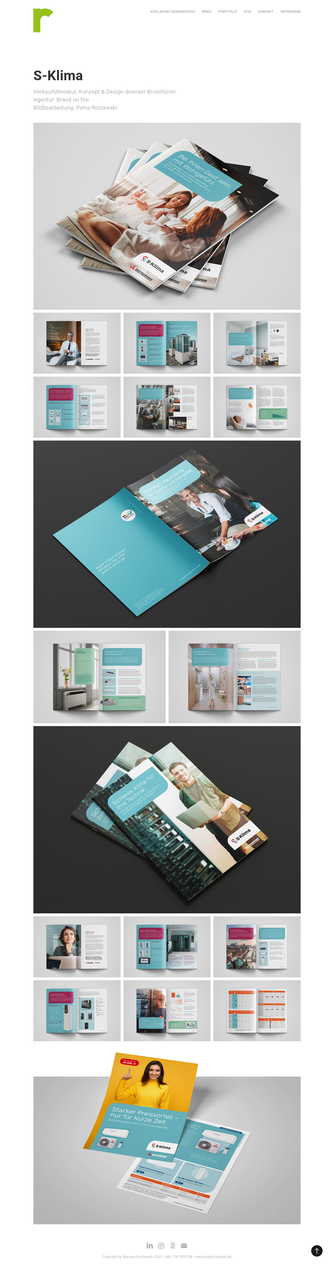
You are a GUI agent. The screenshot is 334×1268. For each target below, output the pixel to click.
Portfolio (227, 11)
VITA (247, 11)
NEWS (206, 11)
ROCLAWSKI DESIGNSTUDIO (173, 11)
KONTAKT (265, 11)
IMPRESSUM (290, 11)
